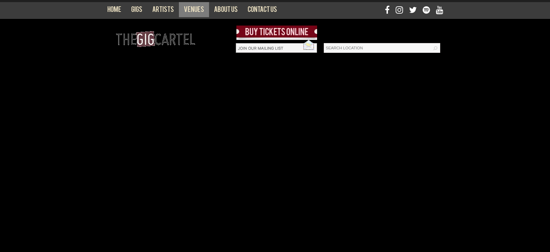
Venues (194, 11)
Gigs (136, 11)
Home (114, 11)
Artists (163, 11)
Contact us (262, 11)
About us (226, 11)
